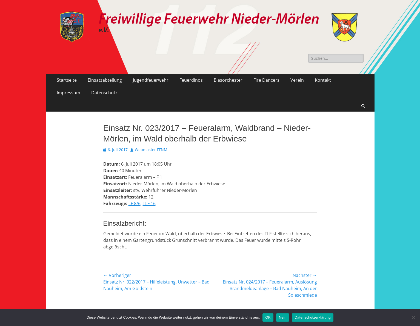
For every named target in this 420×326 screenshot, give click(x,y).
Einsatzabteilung (105, 80)
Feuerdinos (191, 80)
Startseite (67, 80)
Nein (283, 317)
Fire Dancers (266, 80)
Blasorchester (228, 80)
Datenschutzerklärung (312, 317)
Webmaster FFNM (151, 149)
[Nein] (413, 317)
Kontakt (323, 80)
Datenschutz (104, 93)
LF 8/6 (134, 203)
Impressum (68, 93)
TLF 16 (149, 203)
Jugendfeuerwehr (150, 80)
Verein (297, 80)
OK (267, 317)
